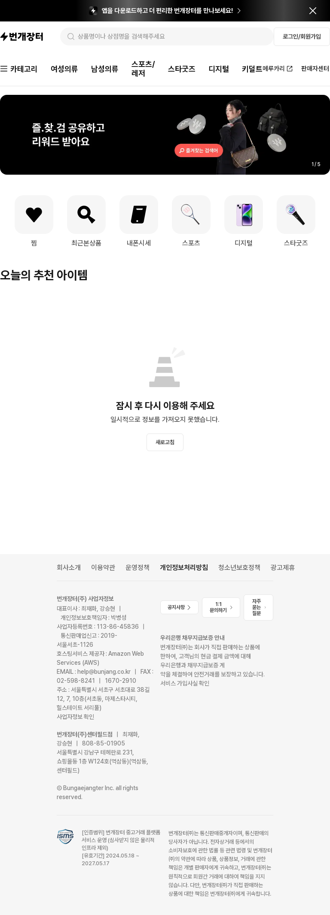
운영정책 (137, 568)
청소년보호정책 (239, 568)
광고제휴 (283, 568)
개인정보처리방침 (184, 568)
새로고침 (165, 442)
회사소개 (69, 568)
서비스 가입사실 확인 (184, 683)
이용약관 (103, 568)
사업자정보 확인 (75, 716)
